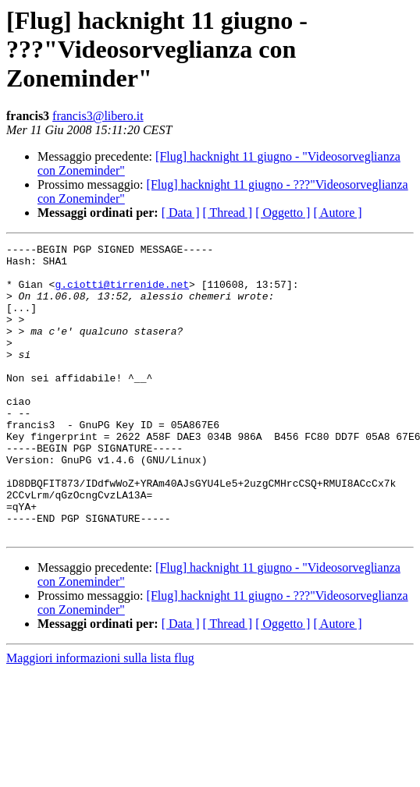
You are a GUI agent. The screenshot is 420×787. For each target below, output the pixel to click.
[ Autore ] (337, 212)
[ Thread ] (228, 212)
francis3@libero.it (97, 115)
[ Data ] (181, 212)
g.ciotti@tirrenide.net (122, 293)
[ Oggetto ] (282, 212)
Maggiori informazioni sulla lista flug (100, 716)
